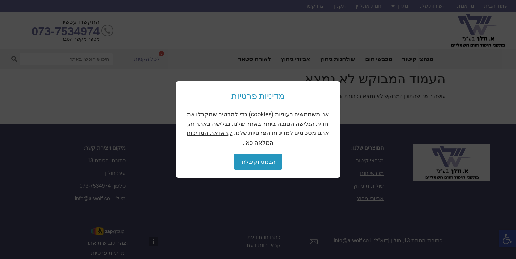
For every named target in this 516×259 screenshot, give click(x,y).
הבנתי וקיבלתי (257, 161)
